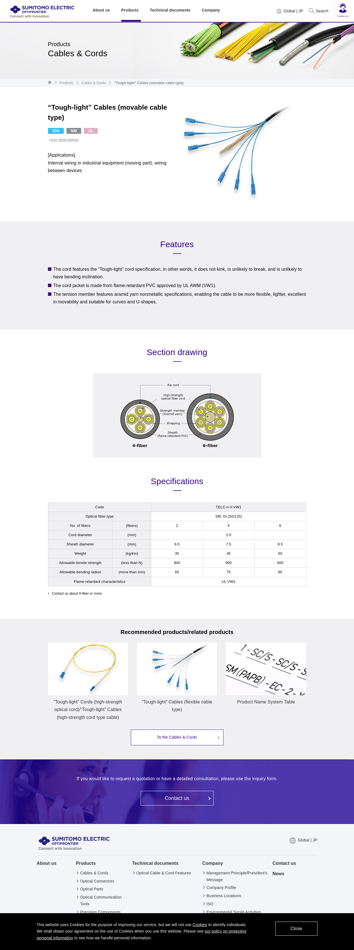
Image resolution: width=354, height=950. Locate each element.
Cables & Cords (93, 83)
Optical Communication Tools (101, 900)
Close (296, 928)
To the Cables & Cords (177, 737)
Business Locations (224, 895)
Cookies (200, 924)
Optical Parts (91, 889)
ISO (210, 904)
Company (212, 863)
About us (47, 863)
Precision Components (100, 912)
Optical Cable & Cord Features (163, 873)
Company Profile (221, 887)
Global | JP (293, 11)
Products (66, 83)
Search (322, 11)
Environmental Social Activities (234, 912)
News (278, 873)
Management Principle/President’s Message (237, 876)
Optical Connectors (97, 881)
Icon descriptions (65, 139)
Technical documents (155, 863)
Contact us (342, 10)
